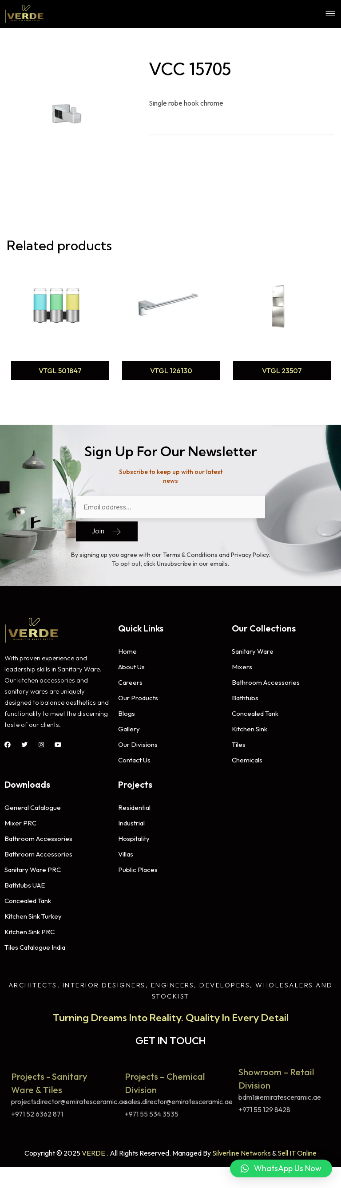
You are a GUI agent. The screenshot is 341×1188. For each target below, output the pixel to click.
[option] (59, 322)
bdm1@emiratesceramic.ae (279, 1093)
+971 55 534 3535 (151, 1110)
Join (106, 528)
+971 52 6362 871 (37, 1110)
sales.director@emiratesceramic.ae (179, 1098)
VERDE (93, 1149)
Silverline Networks (241, 1149)
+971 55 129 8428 (264, 1105)
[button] (281, 1168)
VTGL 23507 (282, 370)
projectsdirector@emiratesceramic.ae (69, 1098)
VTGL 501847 (60, 370)
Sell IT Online (297, 1149)
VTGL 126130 (171, 370)
